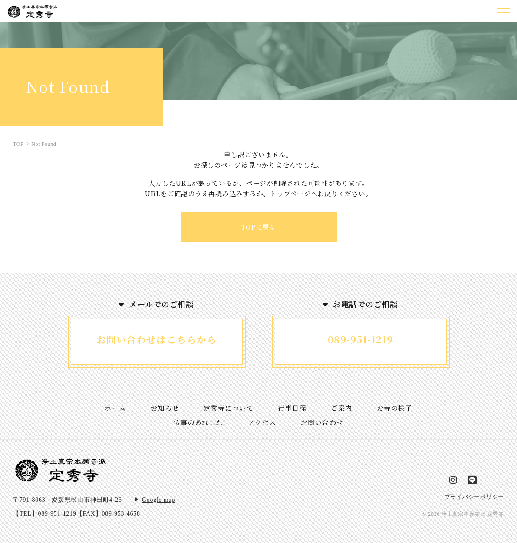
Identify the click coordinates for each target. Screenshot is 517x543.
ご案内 (341, 407)
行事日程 (292, 407)
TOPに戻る (258, 226)
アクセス (262, 422)
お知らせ (165, 407)
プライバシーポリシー (474, 497)
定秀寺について (229, 407)
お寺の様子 (395, 407)
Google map (158, 500)
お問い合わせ (322, 422)
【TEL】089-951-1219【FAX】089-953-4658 (76, 513)
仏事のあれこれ (198, 422)
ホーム (115, 407)
